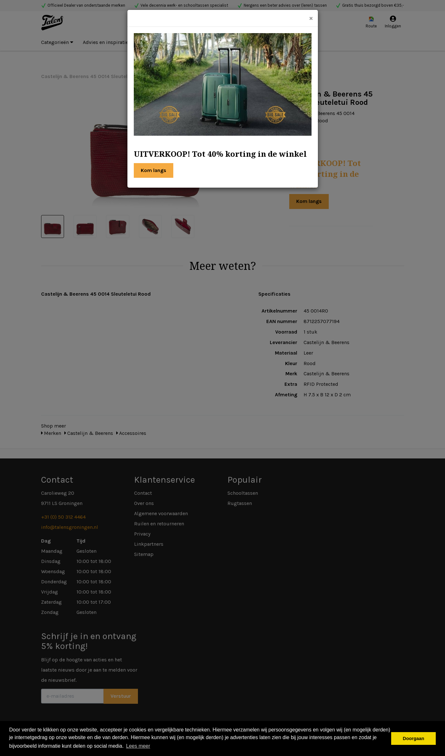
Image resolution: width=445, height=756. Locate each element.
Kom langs (153, 170)
